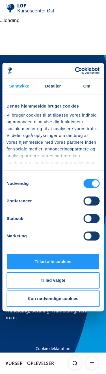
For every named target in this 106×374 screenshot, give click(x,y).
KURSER (14, 363)
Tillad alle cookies (52, 261)
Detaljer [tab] (53, 86)
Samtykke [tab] (19, 86)
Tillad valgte (53, 280)
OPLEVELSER (40, 363)
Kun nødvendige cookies (53, 298)
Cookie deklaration (53, 348)
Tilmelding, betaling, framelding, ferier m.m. (48, 314)
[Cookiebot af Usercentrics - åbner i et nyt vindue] (75, 70)
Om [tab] (86, 86)
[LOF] (34, 8)
